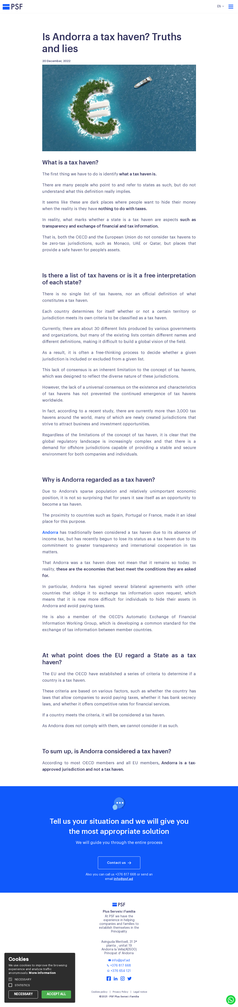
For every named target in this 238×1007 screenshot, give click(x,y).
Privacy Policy (120, 992)
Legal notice (140, 992)
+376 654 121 (119, 971)
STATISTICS (22, 985)
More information (42, 972)
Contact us (116, 862)
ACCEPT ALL (56, 994)
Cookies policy (99, 992)
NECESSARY (23, 994)
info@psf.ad (123, 879)
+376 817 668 (125, 874)
